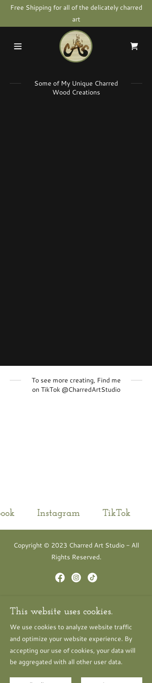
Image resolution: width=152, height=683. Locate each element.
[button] (20, 46)
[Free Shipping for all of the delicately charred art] (76, 13)
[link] (76, 46)
